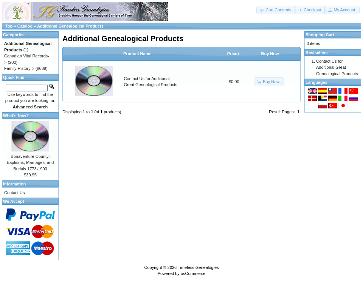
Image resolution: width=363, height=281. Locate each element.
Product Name (137, 53)
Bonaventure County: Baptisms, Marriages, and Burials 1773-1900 (30, 162)
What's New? (16, 115)
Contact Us (14, 192)
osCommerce (193, 273)
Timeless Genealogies (198, 267)
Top (8, 26)
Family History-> (19, 68)
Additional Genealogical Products (70, 26)
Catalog (25, 26)
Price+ (233, 53)
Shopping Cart (320, 34)
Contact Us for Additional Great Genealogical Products (337, 67)
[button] (276, 10)
